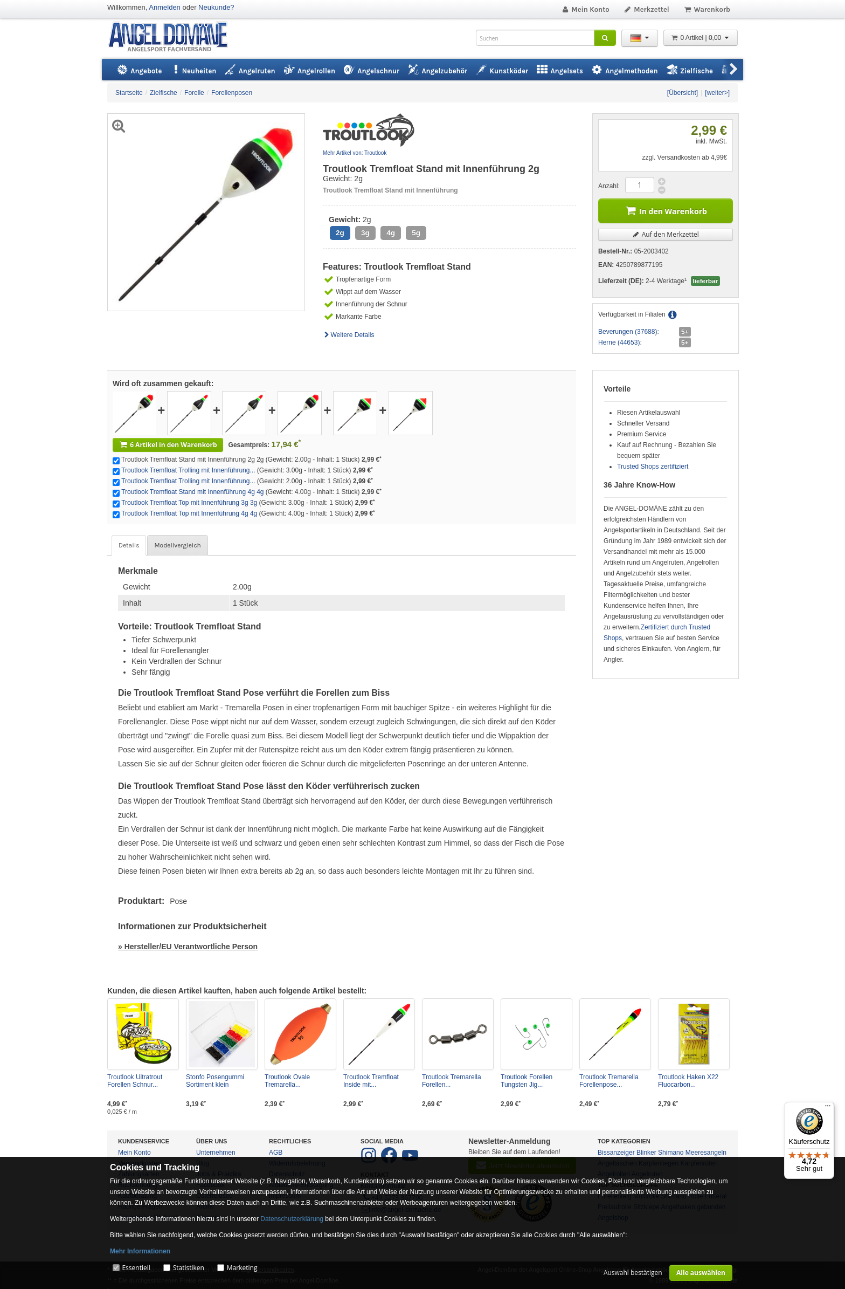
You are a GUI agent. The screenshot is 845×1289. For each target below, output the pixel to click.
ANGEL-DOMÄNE (173, 37)
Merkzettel (646, 9)
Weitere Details (349, 335)
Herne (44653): (620, 342)
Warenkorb (706, 9)
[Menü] (827, 1108)
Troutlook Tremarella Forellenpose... (609, 1080)
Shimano (670, 1152)
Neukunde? (216, 7)
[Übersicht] (682, 93)
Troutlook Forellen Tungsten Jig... (526, 1080)
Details (129, 545)
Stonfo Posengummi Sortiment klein (215, 1080)
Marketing (242, 1267)
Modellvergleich (177, 545)
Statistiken (188, 1267)
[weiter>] (717, 93)
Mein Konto (585, 9)
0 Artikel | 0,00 (700, 38)
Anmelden (165, 7)
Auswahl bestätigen (633, 1272)
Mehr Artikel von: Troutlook (354, 153)
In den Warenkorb (665, 210)
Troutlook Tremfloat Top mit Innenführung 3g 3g (189, 502)
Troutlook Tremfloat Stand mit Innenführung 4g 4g (192, 492)
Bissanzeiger (616, 1152)
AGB (275, 1152)
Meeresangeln (705, 1152)
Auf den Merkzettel (665, 234)
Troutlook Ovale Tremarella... (287, 1080)
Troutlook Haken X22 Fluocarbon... (688, 1080)
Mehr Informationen (140, 1251)
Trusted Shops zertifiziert (652, 466)
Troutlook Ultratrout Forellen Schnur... (134, 1080)
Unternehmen (216, 1152)
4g (390, 233)
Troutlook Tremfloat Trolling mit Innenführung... (188, 470)
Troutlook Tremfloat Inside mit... (371, 1080)
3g (365, 233)
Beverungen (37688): (628, 331)
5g (416, 233)
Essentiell (136, 1267)
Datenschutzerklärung (291, 1219)
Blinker (646, 1152)
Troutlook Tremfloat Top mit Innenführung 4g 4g (189, 513)
